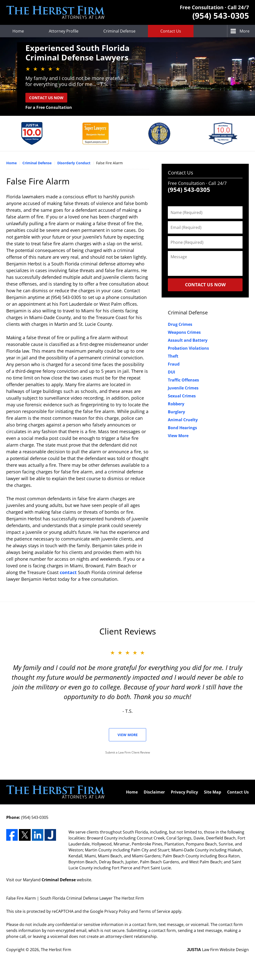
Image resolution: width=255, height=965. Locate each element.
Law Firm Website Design (218, 949)
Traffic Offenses (183, 380)
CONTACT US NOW (205, 285)
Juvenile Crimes (183, 388)
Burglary (176, 412)
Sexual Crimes (182, 396)
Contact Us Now (46, 97)
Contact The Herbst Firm (214, 12)
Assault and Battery (187, 340)
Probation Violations (188, 348)
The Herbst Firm (56, 949)
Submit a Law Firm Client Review (127, 752)
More (245, 31)
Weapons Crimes (184, 332)
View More (178, 435)
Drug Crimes (180, 324)
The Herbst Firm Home (55, 12)
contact (68, 572)
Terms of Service (154, 911)
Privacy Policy (184, 792)
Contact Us (170, 31)
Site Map (212, 792)
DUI (171, 372)
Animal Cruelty (183, 419)
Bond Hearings (182, 427)
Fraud (174, 364)
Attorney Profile (63, 31)
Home (18, 31)
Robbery (176, 404)
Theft (173, 356)
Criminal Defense (119, 31)
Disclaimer (154, 792)
